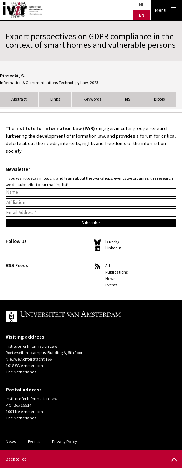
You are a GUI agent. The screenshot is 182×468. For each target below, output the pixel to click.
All (107, 265)
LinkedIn (113, 247)
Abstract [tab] (19, 99)
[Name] (91, 192)
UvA (85, 316)
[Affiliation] (91, 202)
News (110, 278)
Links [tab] (55, 99)
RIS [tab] (127, 99)
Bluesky (112, 241)
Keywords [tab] (92, 99)
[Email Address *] (91, 212)
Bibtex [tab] (159, 99)
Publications (116, 272)
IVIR (23, 10)
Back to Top (16, 459)
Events (111, 285)
